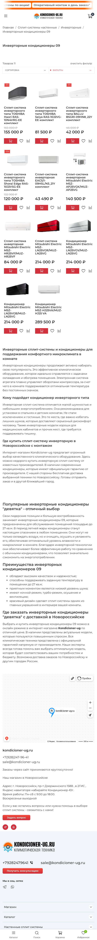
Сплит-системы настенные (37, 27)
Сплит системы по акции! (25, 5)
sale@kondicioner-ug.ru (21, 762)
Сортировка (27, 70)
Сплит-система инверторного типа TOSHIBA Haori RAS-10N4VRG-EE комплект (15, 115)
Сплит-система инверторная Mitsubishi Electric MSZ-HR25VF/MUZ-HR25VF (17, 248)
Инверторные (71, 27)
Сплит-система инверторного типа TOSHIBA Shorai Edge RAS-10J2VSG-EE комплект (16, 182)
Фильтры (73, 70)
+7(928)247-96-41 (16, 757)
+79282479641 (19, 863)
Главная (8, 27)
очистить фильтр (81, 63)
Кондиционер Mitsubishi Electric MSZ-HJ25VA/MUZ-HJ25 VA (48, 308)
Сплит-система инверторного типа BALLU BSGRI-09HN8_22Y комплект (79, 114)
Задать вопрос (16, 817)
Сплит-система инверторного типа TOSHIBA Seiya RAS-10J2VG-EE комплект (48, 114)
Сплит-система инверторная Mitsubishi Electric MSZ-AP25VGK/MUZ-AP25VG (79, 182)
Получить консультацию (22, 870)
